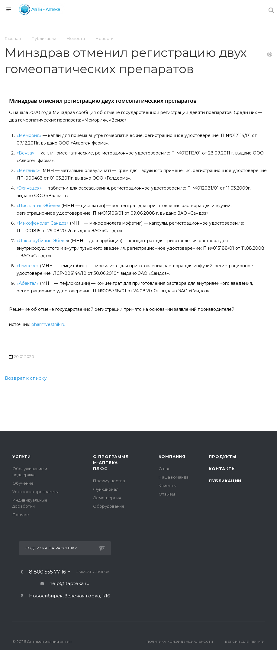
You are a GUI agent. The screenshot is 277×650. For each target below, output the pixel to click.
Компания (172, 456)
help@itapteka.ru (69, 583)
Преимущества (109, 480)
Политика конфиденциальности (180, 642)
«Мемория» (29, 135)
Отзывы (167, 494)
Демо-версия (107, 497)
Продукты (222, 456)
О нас (164, 468)
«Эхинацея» (29, 188)
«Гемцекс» (28, 265)
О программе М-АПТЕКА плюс (110, 462)
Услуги (21, 456)
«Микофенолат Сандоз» (43, 223)
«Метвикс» (29, 170)
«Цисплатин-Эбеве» (38, 205)
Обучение (23, 483)
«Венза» (25, 153)
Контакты (222, 468)
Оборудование (108, 506)
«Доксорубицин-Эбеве (42, 240)
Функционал (105, 489)
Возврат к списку (26, 378)
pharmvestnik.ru (48, 324)
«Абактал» (28, 283)
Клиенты (167, 485)
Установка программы (35, 491)
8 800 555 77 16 (47, 572)
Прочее (20, 514)
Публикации (225, 480)
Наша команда (173, 477)
